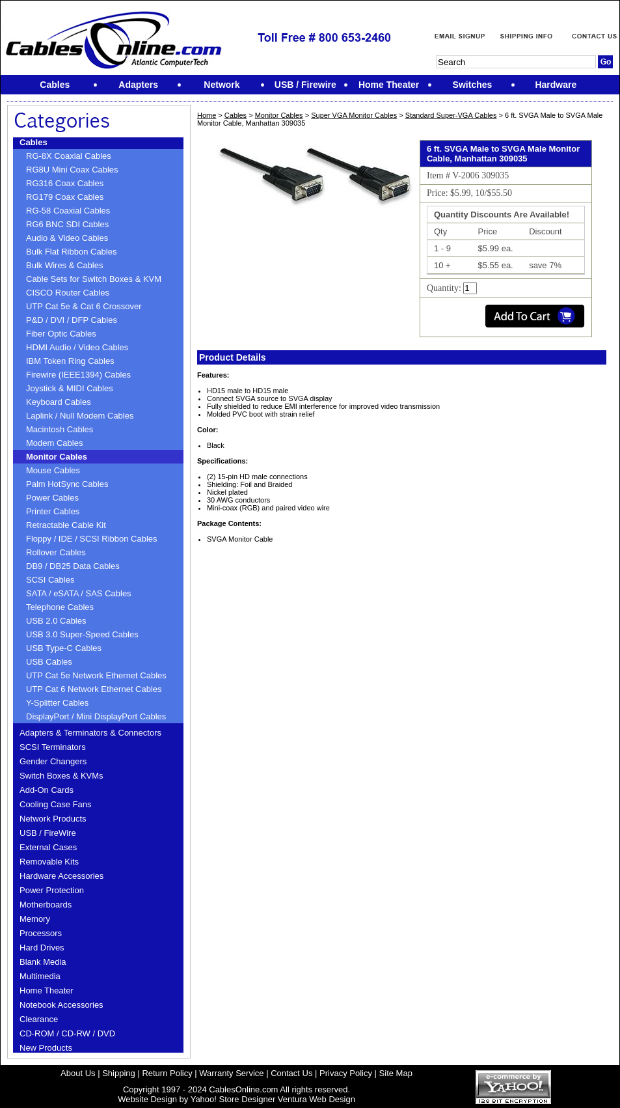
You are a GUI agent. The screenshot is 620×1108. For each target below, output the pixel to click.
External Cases (48, 847)
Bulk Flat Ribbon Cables (71, 251)
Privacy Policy (345, 1073)
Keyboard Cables (58, 402)
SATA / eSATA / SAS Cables (78, 593)
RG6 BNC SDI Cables (67, 224)
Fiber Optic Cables (61, 334)
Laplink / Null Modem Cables (79, 416)
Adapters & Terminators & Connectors (90, 733)
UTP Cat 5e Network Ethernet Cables (96, 675)
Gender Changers (53, 761)
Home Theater (47, 990)
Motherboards (46, 904)
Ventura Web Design (316, 1099)
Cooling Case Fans (56, 804)
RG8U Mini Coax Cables (72, 169)
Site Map (395, 1073)
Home (206, 115)
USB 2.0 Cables (56, 621)
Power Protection (52, 890)
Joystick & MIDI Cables (69, 388)
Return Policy (167, 1073)
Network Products (53, 819)
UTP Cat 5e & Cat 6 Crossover (84, 306)
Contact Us (291, 1073)
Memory (35, 919)
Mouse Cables (53, 470)
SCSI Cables (50, 580)
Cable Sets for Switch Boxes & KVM (93, 279)
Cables (33, 142)
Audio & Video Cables (67, 238)
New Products (46, 1048)
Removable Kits (49, 861)
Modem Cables (54, 443)
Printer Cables (52, 511)
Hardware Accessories (61, 876)
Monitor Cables (56, 457)
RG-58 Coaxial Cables (68, 210)
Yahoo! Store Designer (233, 1099)
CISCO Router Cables (67, 293)
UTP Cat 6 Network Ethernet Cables (94, 689)
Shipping (118, 1073)
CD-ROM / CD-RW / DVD (67, 1033)
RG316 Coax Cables (64, 183)
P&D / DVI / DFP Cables (71, 320)
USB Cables (49, 662)
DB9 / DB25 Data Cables (73, 566)
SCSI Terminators (53, 747)
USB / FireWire (48, 833)
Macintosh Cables (59, 429)
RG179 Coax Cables (64, 197)
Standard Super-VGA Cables (451, 115)
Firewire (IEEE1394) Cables (78, 375)
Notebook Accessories (61, 1005)
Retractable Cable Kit (66, 525)
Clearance (39, 1019)
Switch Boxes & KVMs (61, 776)
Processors (41, 933)
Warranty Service (231, 1073)
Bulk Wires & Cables (64, 265)
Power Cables (52, 498)
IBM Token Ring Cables (70, 361)
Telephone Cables (60, 607)
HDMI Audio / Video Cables (77, 347)
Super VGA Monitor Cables (354, 115)
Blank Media (43, 962)
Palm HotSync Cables (67, 484)
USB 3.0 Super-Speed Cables (82, 634)
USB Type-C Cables (63, 648)
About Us (78, 1073)
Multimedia (40, 976)
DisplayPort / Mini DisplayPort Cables (96, 716)
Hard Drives (42, 947)
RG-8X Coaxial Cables (68, 156)
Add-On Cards (47, 790)
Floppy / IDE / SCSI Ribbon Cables (91, 539)
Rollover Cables (56, 552)
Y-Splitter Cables (57, 703)
